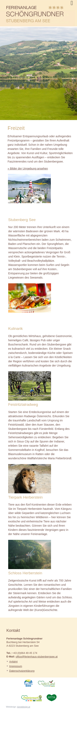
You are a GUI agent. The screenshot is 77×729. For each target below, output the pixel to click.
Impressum (15, 666)
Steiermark (51, 697)
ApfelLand (46, 682)
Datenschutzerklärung (21, 670)
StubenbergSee (28, 682)
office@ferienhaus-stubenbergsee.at (37, 656)
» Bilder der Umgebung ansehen (28, 168)
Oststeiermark (31, 697)
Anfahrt (13, 661)
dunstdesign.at (23, 707)
